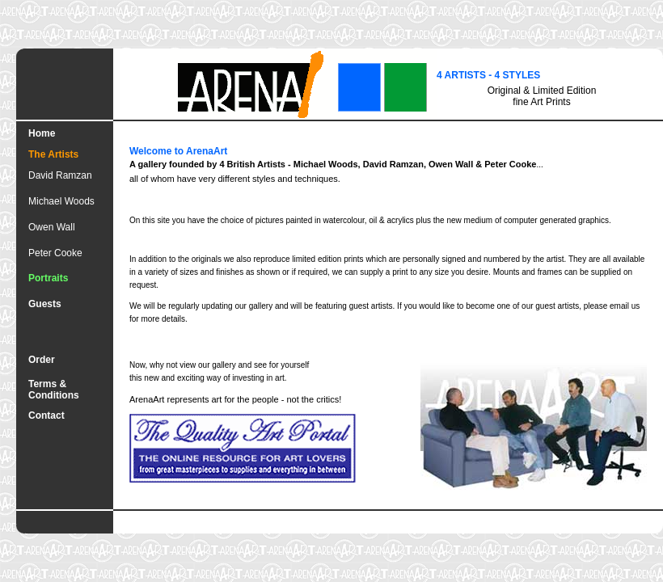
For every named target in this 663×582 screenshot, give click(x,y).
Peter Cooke (55, 253)
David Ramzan (60, 175)
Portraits (48, 278)
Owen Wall (51, 227)
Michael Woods (61, 201)
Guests (44, 304)
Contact (46, 415)
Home (41, 133)
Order (41, 359)
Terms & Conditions (53, 389)
